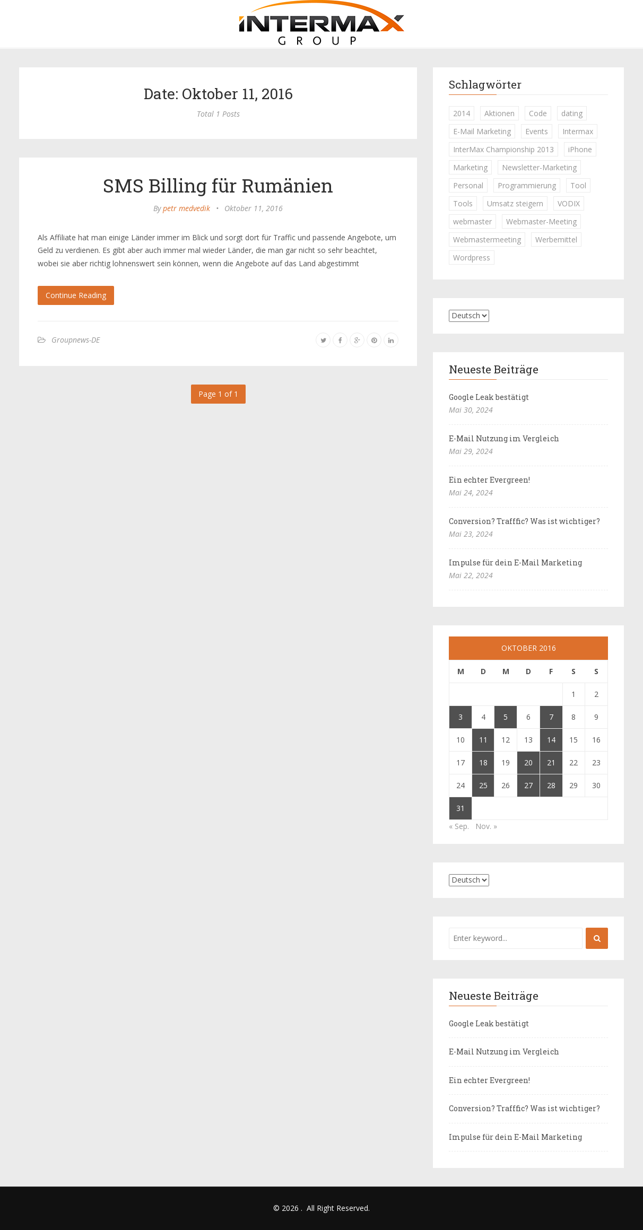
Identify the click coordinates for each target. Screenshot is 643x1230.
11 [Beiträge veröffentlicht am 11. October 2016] (483, 740)
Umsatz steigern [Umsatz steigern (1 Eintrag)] (515, 203)
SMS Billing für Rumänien (218, 185)
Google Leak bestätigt (489, 397)
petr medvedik (186, 208)
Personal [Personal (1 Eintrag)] (468, 185)
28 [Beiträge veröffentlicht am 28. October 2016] (551, 785)
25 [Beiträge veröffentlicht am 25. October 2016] (483, 785)
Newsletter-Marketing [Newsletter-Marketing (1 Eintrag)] (539, 167)
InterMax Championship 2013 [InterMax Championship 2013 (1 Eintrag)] (503, 149)
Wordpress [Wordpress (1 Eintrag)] (471, 257)
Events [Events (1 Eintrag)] (536, 131)
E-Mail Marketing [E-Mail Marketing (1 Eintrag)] (482, 131)
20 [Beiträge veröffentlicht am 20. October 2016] (528, 762)
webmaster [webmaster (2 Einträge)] (472, 221)
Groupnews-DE (75, 340)
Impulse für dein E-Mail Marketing (515, 562)
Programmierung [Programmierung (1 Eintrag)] (527, 185)
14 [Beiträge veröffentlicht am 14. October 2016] (551, 740)
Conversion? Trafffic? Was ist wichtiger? (524, 521)
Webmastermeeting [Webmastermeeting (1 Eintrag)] (487, 239)
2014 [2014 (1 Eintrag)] (461, 113)
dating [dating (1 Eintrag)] (572, 113)
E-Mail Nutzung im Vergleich (504, 438)
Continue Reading (76, 295)
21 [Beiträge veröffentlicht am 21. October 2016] (551, 762)
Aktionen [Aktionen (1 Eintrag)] (499, 113)
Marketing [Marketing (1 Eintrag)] (470, 167)
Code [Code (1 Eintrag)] (538, 113)
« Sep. (459, 826)
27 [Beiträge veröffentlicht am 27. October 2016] (528, 785)
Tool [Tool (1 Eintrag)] (578, 185)
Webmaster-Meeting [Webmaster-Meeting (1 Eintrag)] (541, 221)
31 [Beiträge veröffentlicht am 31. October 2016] (460, 808)
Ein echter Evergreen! (489, 480)
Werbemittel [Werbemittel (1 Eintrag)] (556, 239)
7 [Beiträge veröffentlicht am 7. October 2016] (551, 717)
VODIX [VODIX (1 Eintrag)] (569, 203)
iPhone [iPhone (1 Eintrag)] (580, 149)
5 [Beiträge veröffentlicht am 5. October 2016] (505, 717)
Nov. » (486, 826)
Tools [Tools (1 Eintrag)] (463, 203)
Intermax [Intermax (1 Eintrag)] (577, 131)
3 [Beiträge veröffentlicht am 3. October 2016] (460, 717)
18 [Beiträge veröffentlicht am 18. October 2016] (483, 762)
